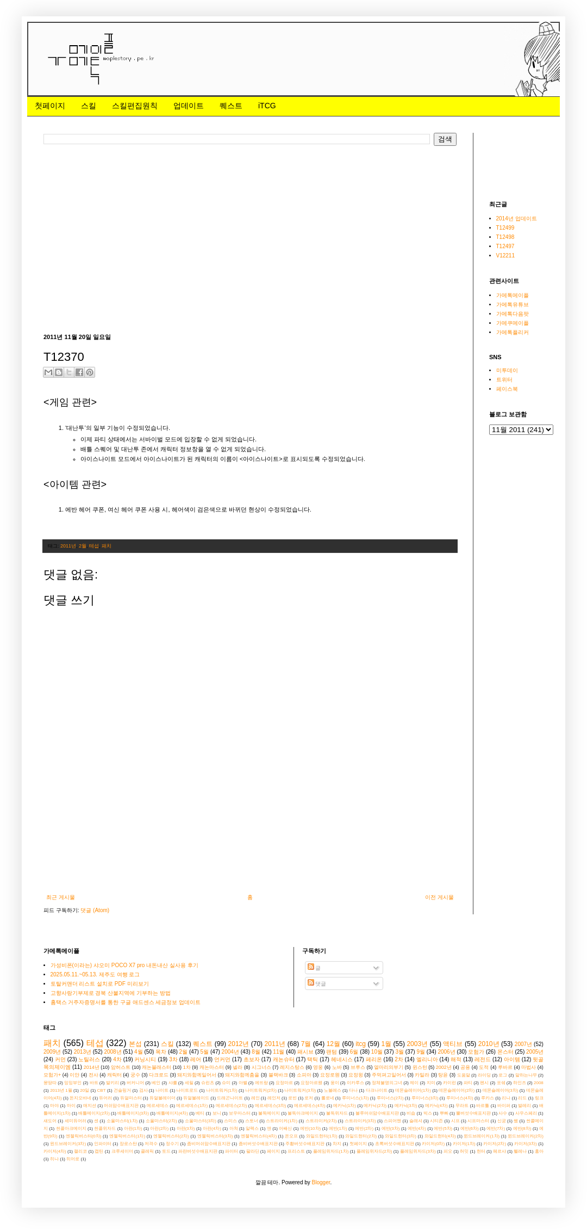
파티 (468, 1082)
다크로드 (158, 1075)
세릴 (189, 1082)
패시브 (305, 1052)
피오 (448, 1151)
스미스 (230, 1120)
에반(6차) (469, 1128)
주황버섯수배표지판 (304, 1143)
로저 (308, 1098)
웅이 (334, 1082)
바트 (94, 1082)
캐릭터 (114, 1075)
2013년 (82, 1052)
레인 (255, 1098)
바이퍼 (503, 1105)
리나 (506, 1098)
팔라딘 (252, 1151)
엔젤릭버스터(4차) (259, 1136)
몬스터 (505, 1052)
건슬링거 (122, 1090)
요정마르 (284, 1082)
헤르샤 (499, 1151)
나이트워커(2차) (261, 1090)
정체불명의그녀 (387, 1082)
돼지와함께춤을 (242, 1075)
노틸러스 (89, 1059)
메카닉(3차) (406, 1105)
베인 (156, 1082)
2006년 (446, 1052)
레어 (195, 1059)
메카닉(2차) (375, 1105)
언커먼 (222, 1059)
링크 (539, 1098)
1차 (187, 1067)
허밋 (464, 1151)
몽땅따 (50, 1082)
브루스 (358, 1067)
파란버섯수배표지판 (197, 1151)
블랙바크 (278, 1075)
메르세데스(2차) (231, 1105)
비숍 (411, 1113)
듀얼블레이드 (196, 1098)
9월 (420, 1052)
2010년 (488, 1044)
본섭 (135, 1044)
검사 (143, 1090)
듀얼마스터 (131, 1098)
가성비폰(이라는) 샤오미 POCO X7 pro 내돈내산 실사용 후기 (124, 965)
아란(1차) (133, 1128)
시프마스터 (478, 1120)
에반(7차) (495, 1128)
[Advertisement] (170, 238)
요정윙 (355, 1075)
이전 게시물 (439, 897)
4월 (138, 1052)
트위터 (504, 380)
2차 (399, 1059)
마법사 (528, 1067)
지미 (431, 1082)
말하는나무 (526, 1075)
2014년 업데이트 (516, 219)
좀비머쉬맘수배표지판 (208, 1143)
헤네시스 (342, 1059)
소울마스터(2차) (161, 1120)
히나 (54, 1159)
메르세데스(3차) (270, 1105)
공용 (465, 1067)
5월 (205, 1052)
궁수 (135, 1075)
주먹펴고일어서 (389, 1075)
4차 (117, 1059)
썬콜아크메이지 (71, 1128)
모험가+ (52, 1075)
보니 (217, 1113)
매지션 (89, 1105)
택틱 (312, 1059)
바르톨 (482, 1105)
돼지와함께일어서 (196, 1075)
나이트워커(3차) (300, 1090)
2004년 (230, 1052)
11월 (278, 1052)
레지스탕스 (292, 1067)
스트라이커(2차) (321, 1120)
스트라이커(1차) (281, 1120)
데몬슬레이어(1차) (413, 1090)
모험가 (476, 1052)
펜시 (484, 1082)
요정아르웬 (311, 1082)
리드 (522, 1098)
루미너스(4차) (459, 1098)
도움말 (463, 1075)
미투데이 (507, 370)
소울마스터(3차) (200, 1120)
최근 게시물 (60, 897)
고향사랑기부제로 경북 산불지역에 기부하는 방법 (111, 993)
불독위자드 (337, 1113)
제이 (414, 1082)
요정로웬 (330, 1075)
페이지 (273, 1151)
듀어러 (105, 1098)
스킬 (88, 105)
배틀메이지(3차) (133, 1113)
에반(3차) (391, 1128)
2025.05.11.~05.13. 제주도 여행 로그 (95, 974)
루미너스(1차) (355, 1098)
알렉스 (252, 1128)
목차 (160, 1052)
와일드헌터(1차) (322, 1136)
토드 (166, 1151)
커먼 (60, 1059)
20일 (84, 1090)
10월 (377, 1052)
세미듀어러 (75, 1120)
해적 (456, 1059)
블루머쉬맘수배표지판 (377, 1113)
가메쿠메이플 (512, 323)
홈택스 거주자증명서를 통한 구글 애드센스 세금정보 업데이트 (126, 1002)
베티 (200, 1113)
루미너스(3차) (425, 1098)
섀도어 (50, 1120)
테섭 (94, 546)
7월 (306, 1044)
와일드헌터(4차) (440, 1136)
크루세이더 (122, 1151)
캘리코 (80, 1151)
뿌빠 (444, 1113)
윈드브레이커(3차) (68, 1143)
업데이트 (188, 105)
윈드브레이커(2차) (526, 1136)
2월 (82, 546)
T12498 (505, 237)
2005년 (535, 1052)
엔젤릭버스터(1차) (127, 1136)
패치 (106, 546)
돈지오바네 (80, 1098)
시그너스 (261, 1067)
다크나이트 (377, 1090)
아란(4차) (212, 1128)
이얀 (74, 1075)
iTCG (267, 105)
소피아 (304, 1075)
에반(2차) (364, 1128)
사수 (502, 1113)
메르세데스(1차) (192, 1105)
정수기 (172, 1143)
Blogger (321, 1182)
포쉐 (501, 1082)
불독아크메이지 (303, 1113)
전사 (93, 1075)
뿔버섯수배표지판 (473, 1113)
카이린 (449, 1082)
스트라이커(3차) (360, 1120)
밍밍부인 (73, 1082)
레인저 (273, 1098)
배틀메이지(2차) (94, 1113)
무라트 (462, 1105)
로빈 (292, 1098)
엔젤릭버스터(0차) (84, 1136)
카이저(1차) (464, 1143)
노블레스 (332, 1090)
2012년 (238, 1044)
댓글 (317, 984)
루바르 (505, 1067)
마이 (71, 1105)
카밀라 (422, 1075)
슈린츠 (207, 1082)
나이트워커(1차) (222, 1090)
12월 (333, 1044)
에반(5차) (443, 1128)
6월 (354, 1052)
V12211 (505, 256)
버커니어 (135, 1082)
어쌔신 (285, 1128)
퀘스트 (231, 105)
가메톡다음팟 (512, 314)
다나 (353, 1090)
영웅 (318, 1067)
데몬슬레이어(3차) (501, 1090)
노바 (337, 1067)
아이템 (512, 1059)
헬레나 (520, 1151)
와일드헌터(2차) (361, 1136)
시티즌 (436, 1120)
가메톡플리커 (512, 332)
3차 (173, 1059)
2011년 (68, 546)
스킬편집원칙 (135, 105)
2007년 (523, 1044)
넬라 (237, 1067)
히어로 (72, 1159)
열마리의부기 (388, 1067)
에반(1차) (338, 1128)
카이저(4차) (54, 1151)
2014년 (91, 1067)
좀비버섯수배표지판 (258, 1143)
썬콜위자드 (105, 1128)
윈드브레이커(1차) (481, 1136)
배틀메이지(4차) (172, 1113)
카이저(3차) (525, 1143)
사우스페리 (526, 1113)
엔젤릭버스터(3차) (215, 1136)
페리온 (374, 1059)
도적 (484, 1067)
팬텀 (331, 1052)
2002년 (444, 1067)
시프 (455, 1120)
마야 (54, 1105)
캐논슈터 (284, 1059)
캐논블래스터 (156, 1067)
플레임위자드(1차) (331, 1151)
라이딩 (484, 1075)
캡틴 (99, 1151)
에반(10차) (310, 1128)
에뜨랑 (261, 1082)
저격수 (151, 1143)
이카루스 (355, 1082)
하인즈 (519, 1082)
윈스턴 (420, 1067)
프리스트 (296, 1151)
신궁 (501, 1120)
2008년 (112, 1052)
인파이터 (102, 1143)
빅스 (427, 1113)
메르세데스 (157, 1105)
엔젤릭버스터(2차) (171, 1136)
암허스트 (120, 1067)
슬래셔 (415, 1120)
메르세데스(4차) (310, 1105)
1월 (386, 1044)
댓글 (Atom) (94, 910)
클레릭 (147, 1151)
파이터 (231, 1151)
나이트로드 (187, 1090)
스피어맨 (392, 1120)
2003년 (417, 1044)
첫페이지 (50, 105)
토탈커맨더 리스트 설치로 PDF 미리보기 (100, 984)
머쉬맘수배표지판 (121, 1105)
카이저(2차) (494, 1143)
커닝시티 (145, 1059)
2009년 (52, 1052)
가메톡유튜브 (512, 305)
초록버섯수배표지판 (394, 1143)
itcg (360, 1044)
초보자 (251, 1059)
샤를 (172, 1082)
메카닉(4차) (436, 1105)
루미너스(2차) (390, 1098)
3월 (399, 1052)
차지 (337, 1143)
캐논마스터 (211, 1067)
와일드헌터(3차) (400, 1136)
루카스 (487, 1098)
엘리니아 (427, 1059)
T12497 (505, 246)
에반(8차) (522, 1128)
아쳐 (233, 1128)
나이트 (161, 1090)
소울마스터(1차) (122, 1120)
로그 (502, 1075)
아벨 (243, 1082)
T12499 (505, 228)
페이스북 (507, 389)
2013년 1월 (61, 1090)
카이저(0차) (433, 1143)
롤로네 (327, 1098)
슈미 (226, 1082)
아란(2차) (159, 1128)
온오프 (291, 1136)
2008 (539, 1082)
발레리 (524, 1105)
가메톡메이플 (512, 295)
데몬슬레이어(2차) (456, 1090)
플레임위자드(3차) (418, 1151)
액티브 (453, 1044)
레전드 (482, 1059)
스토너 (251, 1120)
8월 (256, 1052)
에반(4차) (417, 1128)
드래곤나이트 (230, 1098)
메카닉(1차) (344, 1105)
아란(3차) (186, 1128)
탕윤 (443, 1075)
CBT (101, 1090)
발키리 (112, 1082)
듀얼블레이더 (162, 1098)
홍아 (539, 1151)
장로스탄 (128, 1143)
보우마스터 (240, 1113)
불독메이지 (269, 1113)
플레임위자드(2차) (374, 1151)
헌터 (481, 1151)
